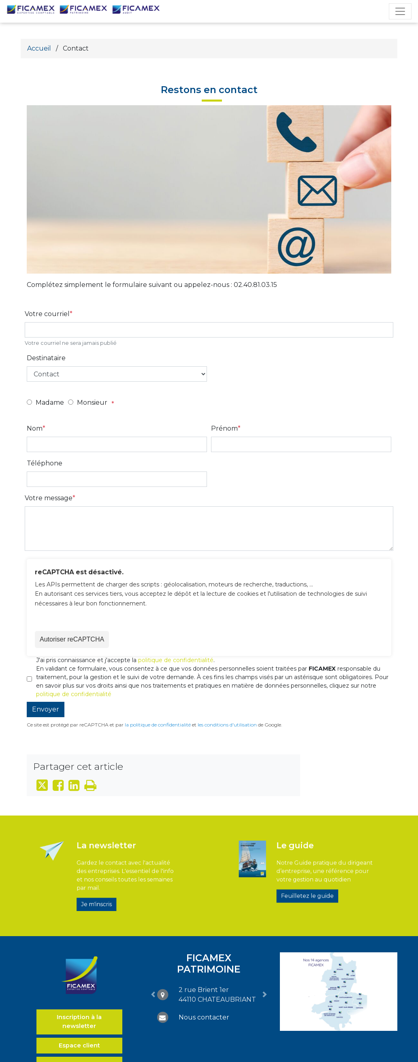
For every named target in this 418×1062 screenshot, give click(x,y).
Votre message (49, 498)
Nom (35, 428)
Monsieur (92, 402)
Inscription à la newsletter (79, 1021)
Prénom (224, 428)
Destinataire (46, 358)
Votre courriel (47, 314)
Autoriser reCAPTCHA (72, 639)
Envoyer (45, 709)
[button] (153, 994)
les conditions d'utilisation (227, 725)
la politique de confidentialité (158, 725)
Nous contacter (204, 1017)
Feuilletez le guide (305, 888)
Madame (50, 402)
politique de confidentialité (175, 660)
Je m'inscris (104, 893)
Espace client (79, 1045)
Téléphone (44, 463)
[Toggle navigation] (400, 11)
